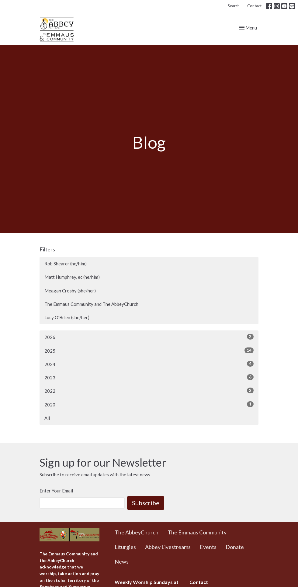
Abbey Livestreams (168, 547)
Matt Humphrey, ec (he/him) (72, 277)
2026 (149, 337)
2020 (149, 404)
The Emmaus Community (197, 532)
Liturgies (125, 547)
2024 (149, 364)
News (122, 561)
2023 (149, 377)
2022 (149, 391)
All (47, 418)
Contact (254, 5)
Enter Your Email (56, 490)
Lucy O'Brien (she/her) (66, 317)
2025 (149, 350)
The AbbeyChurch (136, 532)
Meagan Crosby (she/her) (70, 290)
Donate (235, 547)
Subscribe (145, 502)
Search (234, 5)
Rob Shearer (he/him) (65, 263)
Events (208, 547)
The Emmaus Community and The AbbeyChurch (91, 304)
